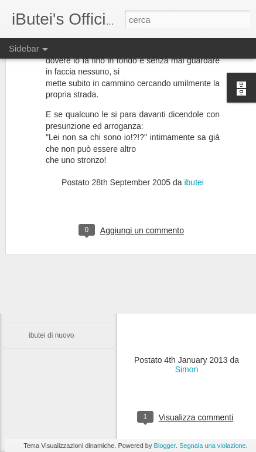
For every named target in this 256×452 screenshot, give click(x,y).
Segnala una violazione (212, 445)
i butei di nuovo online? (65, 309)
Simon (187, 369)
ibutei (193, 140)
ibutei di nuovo (51, 335)
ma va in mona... (55, 282)
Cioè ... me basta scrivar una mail (81, 256)
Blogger (165, 445)
